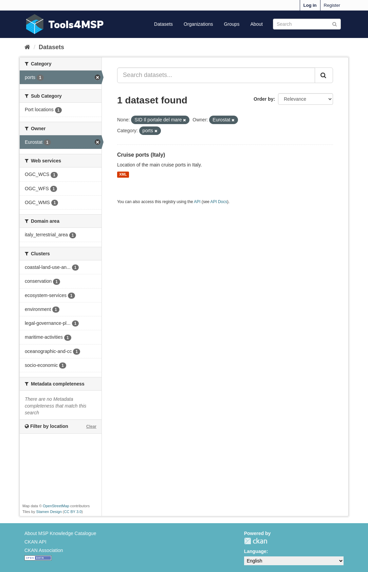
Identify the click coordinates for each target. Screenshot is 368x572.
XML (123, 175)
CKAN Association (43, 550)
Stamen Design (49, 512)
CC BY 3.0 (73, 512)
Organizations (198, 24)
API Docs (218, 201)
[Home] (27, 47)
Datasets (163, 24)
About (256, 24)
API (197, 201)
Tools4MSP (76, 24)
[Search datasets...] (216, 75)
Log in (310, 5)
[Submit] (334, 23)
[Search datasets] (307, 24)
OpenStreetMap (56, 506)
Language (255, 551)
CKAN (255, 541)
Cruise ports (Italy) (141, 155)
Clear (91, 426)
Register (332, 5)
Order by (263, 99)
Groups (231, 24)
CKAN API (35, 542)
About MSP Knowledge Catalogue (60, 533)
